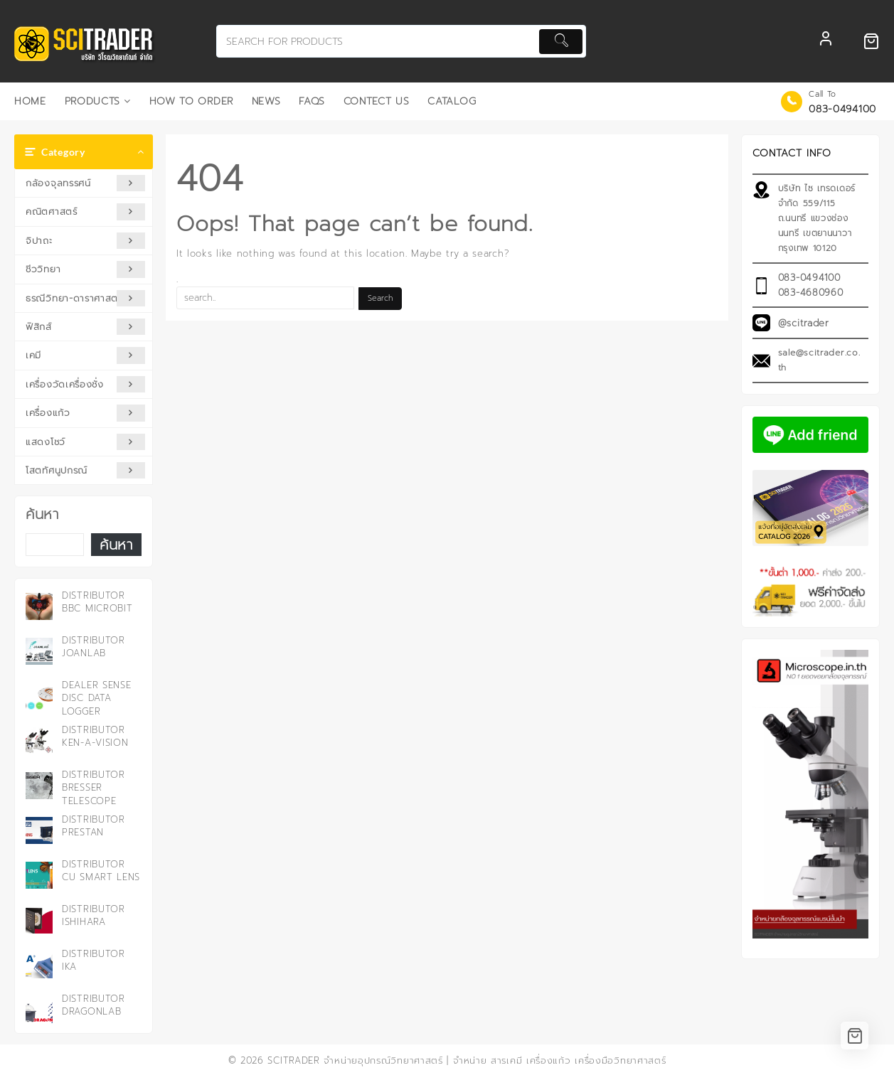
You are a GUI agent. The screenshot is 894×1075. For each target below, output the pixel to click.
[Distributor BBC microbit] (39, 606)
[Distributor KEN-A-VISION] (39, 740)
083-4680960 (811, 292)
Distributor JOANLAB (93, 646)
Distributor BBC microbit (97, 602)
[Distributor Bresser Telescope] (39, 785)
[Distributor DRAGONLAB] (39, 1009)
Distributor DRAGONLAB (93, 1005)
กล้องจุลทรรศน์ (85, 183)
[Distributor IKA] (39, 964)
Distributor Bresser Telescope (93, 787)
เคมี (85, 355)
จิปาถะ (85, 240)
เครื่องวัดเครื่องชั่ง (85, 384)
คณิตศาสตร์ (85, 211)
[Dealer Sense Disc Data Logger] (39, 696)
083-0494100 (842, 109)
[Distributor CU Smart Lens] (39, 875)
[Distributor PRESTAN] (39, 830)
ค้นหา (42, 514)
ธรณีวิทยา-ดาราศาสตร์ (85, 298)
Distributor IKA (93, 960)
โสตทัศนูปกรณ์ (85, 470)
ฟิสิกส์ (85, 327)
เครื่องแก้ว (85, 413)
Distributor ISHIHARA (93, 915)
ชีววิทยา (85, 269)
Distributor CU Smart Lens (101, 870)
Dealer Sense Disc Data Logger (96, 697)
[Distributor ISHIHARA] (39, 920)
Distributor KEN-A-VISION (95, 736)
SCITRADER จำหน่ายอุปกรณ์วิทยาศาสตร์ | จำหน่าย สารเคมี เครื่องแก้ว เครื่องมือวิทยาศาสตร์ (466, 1060)
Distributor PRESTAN (93, 826)
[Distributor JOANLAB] (39, 651)
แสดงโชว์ (85, 442)
